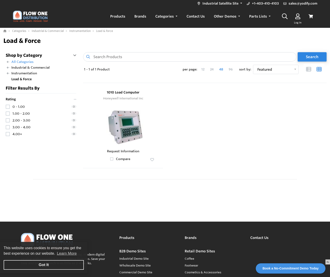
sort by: (245, 69)
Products (126, 238)
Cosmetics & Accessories (203, 272)
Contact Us (259, 238)
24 (212, 69)
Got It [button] (44, 265)
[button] (219, 3)
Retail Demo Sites (200, 251)
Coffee (189, 258)
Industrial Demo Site (134, 258)
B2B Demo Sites (132, 251)
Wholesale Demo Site (135, 265)
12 (203, 69)
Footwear (191, 265)
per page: (190, 69)
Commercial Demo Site (135, 272)
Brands (191, 238)
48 (221, 69)
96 (231, 69)
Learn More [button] (67, 253)
